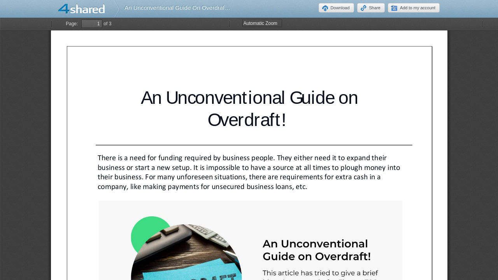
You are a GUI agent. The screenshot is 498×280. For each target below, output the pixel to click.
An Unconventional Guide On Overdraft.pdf (180, 7)
